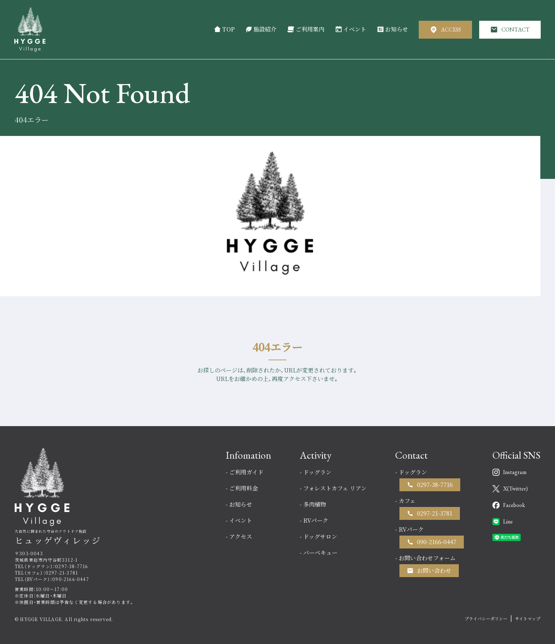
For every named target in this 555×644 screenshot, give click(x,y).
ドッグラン (317, 472)
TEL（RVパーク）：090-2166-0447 (52, 579)
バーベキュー (320, 552)
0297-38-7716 (435, 484)
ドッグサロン (320, 536)
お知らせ (392, 29)
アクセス (240, 536)
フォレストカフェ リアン (335, 488)
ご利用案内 (305, 29)
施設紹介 (260, 29)
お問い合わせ (434, 570)
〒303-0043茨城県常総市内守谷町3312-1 (46, 556)
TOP (224, 29)
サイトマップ (527, 618)
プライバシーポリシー (486, 618)
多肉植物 (314, 504)
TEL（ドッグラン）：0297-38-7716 (51, 566)
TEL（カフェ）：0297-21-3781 (46, 573)
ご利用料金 (243, 488)
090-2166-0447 (436, 542)
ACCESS (445, 30)
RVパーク (315, 520)
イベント (350, 29)
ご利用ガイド (246, 472)
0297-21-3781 (434, 513)
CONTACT (510, 30)
